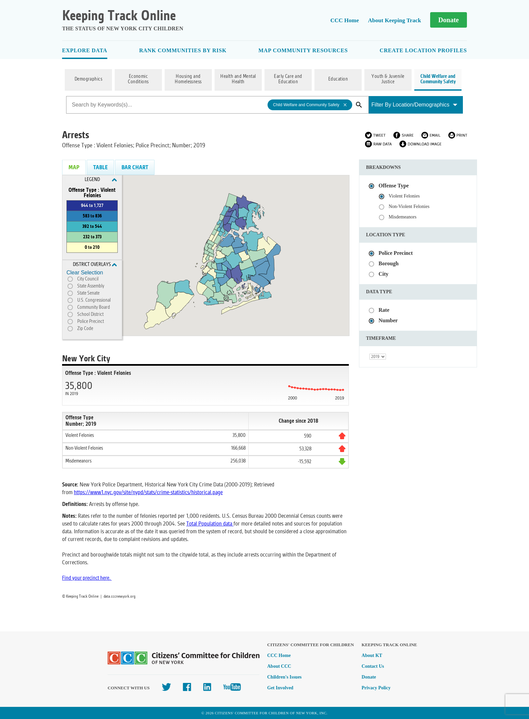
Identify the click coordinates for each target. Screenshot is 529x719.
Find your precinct (81, 578)
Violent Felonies (404, 196)
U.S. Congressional (94, 300)
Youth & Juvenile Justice (388, 79)
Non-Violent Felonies (409, 206)
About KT (372, 655)
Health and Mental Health (238, 79)
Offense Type (394, 185)
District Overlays (95, 264)
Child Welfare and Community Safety (438, 79)
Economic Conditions (138, 79)
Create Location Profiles (423, 50)
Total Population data (209, 523)
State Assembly (90, 286)
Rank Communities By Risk (182, 50)
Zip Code (85, 328)
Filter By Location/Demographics (414, 105)
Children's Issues (284, 677)
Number (388, 320)
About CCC (279, 666)
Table (100, 167)
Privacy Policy (376, 687)
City (383, 274)
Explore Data (84, 50)
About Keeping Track (394, 20)
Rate (384, 310)
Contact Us (373, 666)
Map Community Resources (303, 50)
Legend (101, 179)
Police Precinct (90, 321)
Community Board (93, 307)
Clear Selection (84, 272)
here (104, 578)
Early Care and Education (288, 79)
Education (338, 79)
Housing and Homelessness (188, 79)
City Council (88, 279)
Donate (448, 20)
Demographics (89, 79)
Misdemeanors (402, 216)
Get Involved (280, 687)
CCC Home (344, 20)
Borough (388, 263)
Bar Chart (134, 167)
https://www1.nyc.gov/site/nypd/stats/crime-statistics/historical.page (148, 492)
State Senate (88, 293)
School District (90, 314)
